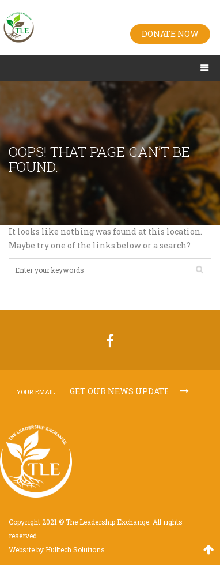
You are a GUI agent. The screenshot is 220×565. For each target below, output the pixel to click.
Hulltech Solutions (75, 549)
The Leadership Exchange (107, 521)
